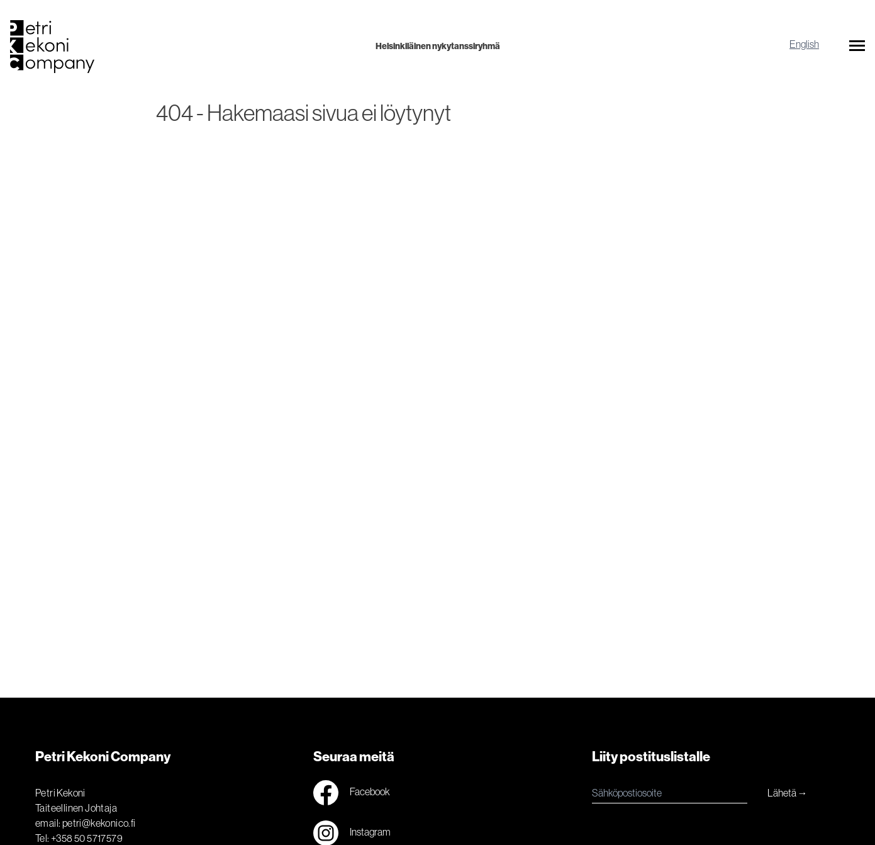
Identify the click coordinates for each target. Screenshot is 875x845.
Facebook (351, 792)
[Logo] (152, 46)
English (804, 44)
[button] (857, 47)
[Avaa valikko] (857, 47)
